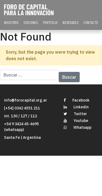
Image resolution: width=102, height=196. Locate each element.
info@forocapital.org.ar (25, 100)
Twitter (75, 113)
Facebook (76, 100)
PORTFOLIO (50, 22)
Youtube (76, 120)
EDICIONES (31, 22)
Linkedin (76, 107)
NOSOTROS (11, 22)
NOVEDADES (71, 22)
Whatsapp (77, 127)
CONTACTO (91, 22)
